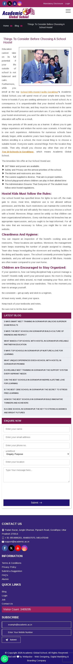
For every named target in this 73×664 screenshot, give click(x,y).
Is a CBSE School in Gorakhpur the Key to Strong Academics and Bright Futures (35, 411)
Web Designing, (42, 656)
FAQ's (5, 575)
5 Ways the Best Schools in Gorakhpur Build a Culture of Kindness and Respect (34, 333)
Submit (36, 502)
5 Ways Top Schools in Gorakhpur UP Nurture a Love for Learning (33, 352)
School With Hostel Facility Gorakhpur (39, 92)
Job (3, 599)
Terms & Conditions (11, 563)
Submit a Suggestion (12, 571)
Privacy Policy (9, 567)
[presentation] (21, 490)
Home (6, 26)
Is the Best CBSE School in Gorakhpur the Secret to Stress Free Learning (35, 391)
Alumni (5, 579)
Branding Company (36, 660)
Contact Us (7, 603)
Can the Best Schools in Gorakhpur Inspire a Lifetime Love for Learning (34, 382)
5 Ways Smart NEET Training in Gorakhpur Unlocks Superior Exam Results (35, 323)
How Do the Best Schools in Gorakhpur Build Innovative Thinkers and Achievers (33, 401)
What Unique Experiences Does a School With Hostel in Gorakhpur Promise (32, 362)
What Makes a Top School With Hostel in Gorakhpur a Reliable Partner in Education (36, 343)
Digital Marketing (58, 656)
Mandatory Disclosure (53, 3)
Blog (17, 26)
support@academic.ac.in (17, 541)
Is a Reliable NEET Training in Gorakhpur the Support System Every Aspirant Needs (36, 372)
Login (67, 3)
